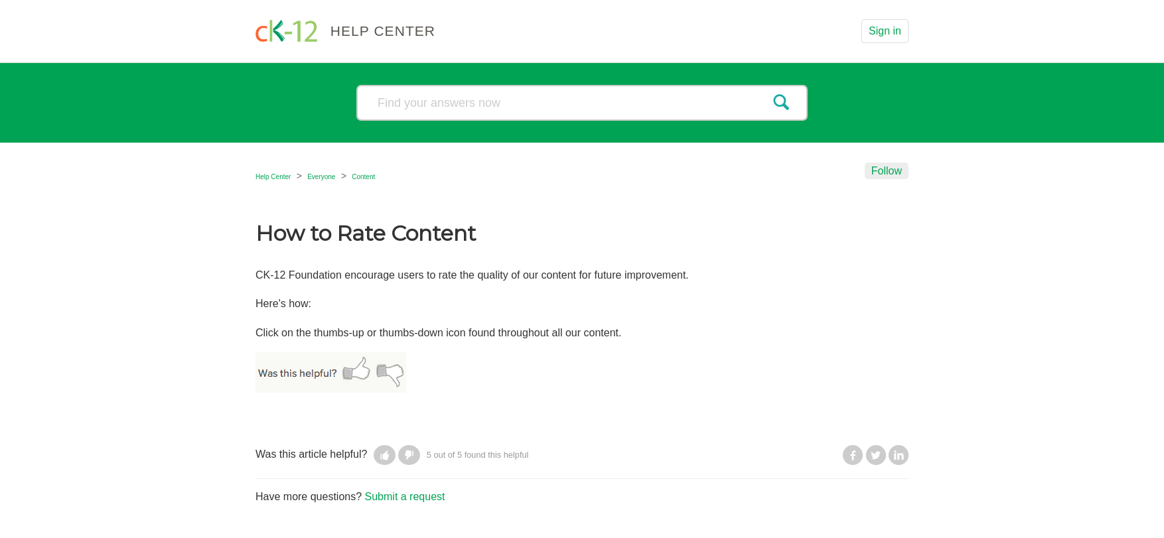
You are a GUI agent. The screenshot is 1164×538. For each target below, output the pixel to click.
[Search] (582, 102)
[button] (385, 455)
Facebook (853, 455)
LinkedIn (899, 455)
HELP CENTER (382, 30)
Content (363, 176)
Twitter (876, 455)
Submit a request (405, 496)
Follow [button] (886, 170)
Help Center (273, 176)
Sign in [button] (885, 30)
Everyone (321, 176)
